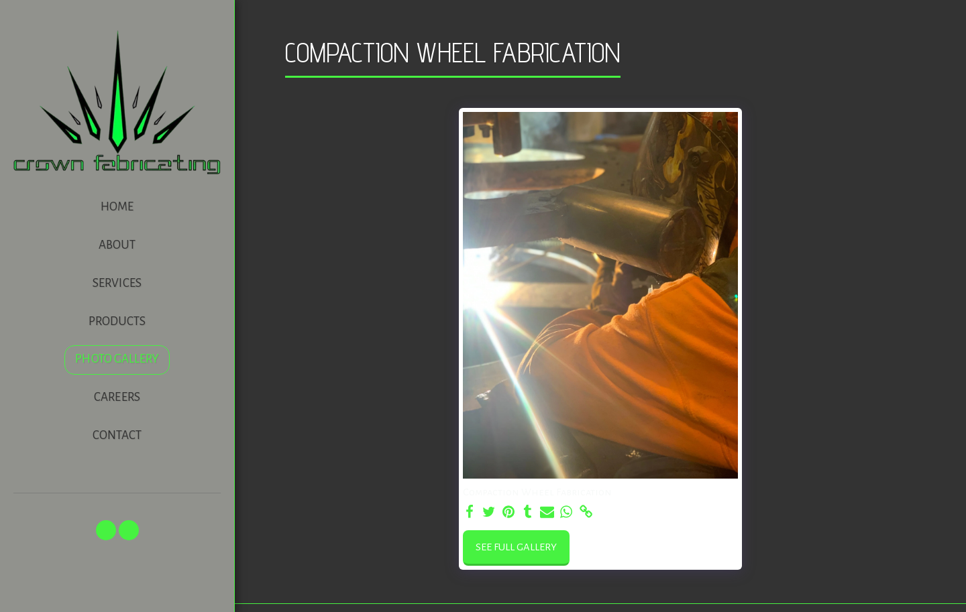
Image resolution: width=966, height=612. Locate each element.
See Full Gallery (516, 547)
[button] (106, 530)
